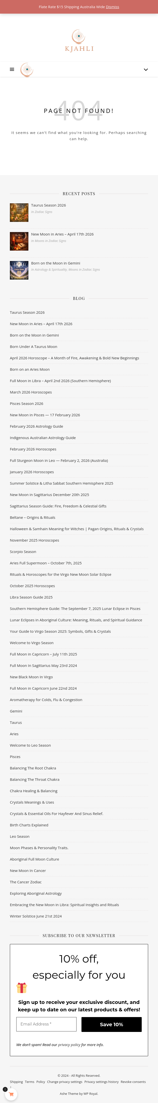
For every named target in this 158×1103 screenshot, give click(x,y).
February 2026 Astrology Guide (36, 426)
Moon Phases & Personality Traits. (39, 847)
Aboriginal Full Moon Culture (34, 859)
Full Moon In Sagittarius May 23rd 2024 (43, 665)
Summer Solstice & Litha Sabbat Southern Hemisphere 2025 (61, 483)
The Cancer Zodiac (26, 881)
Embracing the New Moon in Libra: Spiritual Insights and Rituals (64, 904)
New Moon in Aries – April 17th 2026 (41, 323)
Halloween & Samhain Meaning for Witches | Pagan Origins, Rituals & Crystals (77, 528)
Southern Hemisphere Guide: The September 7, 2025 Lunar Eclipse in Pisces (75, 608)
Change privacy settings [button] (64, 1081)
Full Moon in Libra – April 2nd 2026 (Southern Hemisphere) (60, 380)
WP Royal (90, 1093)
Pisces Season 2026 (26, 403)
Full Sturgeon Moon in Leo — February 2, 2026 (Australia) (59, 460)
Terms (29, 1081)
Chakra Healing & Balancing (33, 790)
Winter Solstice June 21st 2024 (36, 916)
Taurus (16, 722)
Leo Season (20, 836)
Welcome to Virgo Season (32, 642)
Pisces (15, 756)
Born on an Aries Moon (30, 369)
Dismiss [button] (112, 6)
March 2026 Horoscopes (31, 392)
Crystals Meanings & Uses (32, 802)
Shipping (16, 1081)
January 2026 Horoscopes (32, 471)
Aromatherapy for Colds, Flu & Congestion (46, 699)
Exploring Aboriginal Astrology (36, 893)
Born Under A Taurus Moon (33, 346)
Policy (40, 1081)
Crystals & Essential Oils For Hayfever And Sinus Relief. (56, 813)
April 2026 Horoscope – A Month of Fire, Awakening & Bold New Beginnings (74, 357)
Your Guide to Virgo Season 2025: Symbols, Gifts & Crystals (60, 631)
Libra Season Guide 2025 (31, 597)
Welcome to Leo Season (30, 745)
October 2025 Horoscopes (32, 585)
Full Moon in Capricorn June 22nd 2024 (43, 688)
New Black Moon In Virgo (31, 676)
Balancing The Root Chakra (33, 767)
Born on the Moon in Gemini (34, 335)
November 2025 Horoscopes (34, 540)
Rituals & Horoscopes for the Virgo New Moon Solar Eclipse (60, 574)
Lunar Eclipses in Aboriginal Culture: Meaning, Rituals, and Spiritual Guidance (76, 619)
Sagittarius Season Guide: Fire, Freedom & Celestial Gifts (58, 505)
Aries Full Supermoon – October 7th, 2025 (46, 562)
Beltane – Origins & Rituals (32, 517)
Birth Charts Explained (29, 824)
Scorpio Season (23, 551)
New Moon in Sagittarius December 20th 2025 (49, 494)
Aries (14, 733)
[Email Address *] (46, 1024)
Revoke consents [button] (133, 1081)
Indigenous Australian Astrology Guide (43, 437)
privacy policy (69, 1044)
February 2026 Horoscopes (33, 448)
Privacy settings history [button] (101, 1081)
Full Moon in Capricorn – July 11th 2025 (43, 654)
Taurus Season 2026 (27, 312)
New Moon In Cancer (28, 870)
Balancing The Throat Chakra (34, 779)
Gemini (16, 711)
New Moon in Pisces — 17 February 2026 (45, 414)
